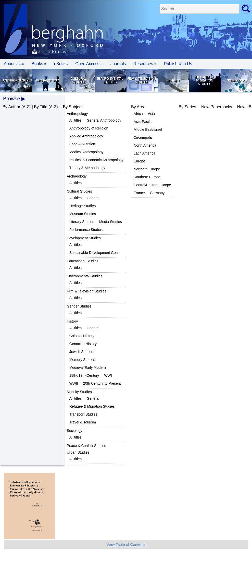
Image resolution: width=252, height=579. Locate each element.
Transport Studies (83, 414)
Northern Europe (147, 169)
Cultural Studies (78, 80)
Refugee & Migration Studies (204, 80)
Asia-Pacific (143, 122)
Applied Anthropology (86, 136)
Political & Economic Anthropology (96, 160)
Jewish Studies (81, 352)
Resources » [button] (144, 64)
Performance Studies (86, 230)
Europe (139, 161)
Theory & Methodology (87, 168)
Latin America (144, 153)
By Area (138, 107)
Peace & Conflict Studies (86, 446)
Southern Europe (147, 177)
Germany (157, 193)
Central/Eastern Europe (152, 185)
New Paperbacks (216, 107)
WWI (108, 375)
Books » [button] (39, 64)
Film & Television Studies (141, 80)
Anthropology (15, 80)
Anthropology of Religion (88, 128)
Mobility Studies (79, 392)
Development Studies (84, 238)
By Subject (72, 107)
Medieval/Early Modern (87, 367)
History (173, 80)
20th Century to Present (102, 383)
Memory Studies (82, 360)
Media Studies (110, 222)
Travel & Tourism (82, 422)
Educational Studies (82, 261)
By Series (187, 107)
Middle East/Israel (148, 129)
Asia (151, 114)
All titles (75, 120)
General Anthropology (104, 120)
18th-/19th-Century (84, 375)
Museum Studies (82, 214)
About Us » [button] (14, 64)
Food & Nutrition (82, 144)
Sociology (236, 80)
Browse (11, 98)
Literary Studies (81, 222)
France (139, 193)
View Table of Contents (126, 544)
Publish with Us (178, 64)
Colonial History (81, 336)
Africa (138, 114)
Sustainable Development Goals (94, 253)
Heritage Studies (82, 206)
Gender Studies (79, 306)
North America (145, 145)
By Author (11, 107)
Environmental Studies (110, 80)
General (93, 198)
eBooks (61, 64)
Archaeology (47, 80)
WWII (73, 383)
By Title (40, 107)
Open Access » (89, 64)
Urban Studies (78, 452)
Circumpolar (143, 137)
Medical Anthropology (86, 152)
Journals (118, 64)
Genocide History (83, 344)
